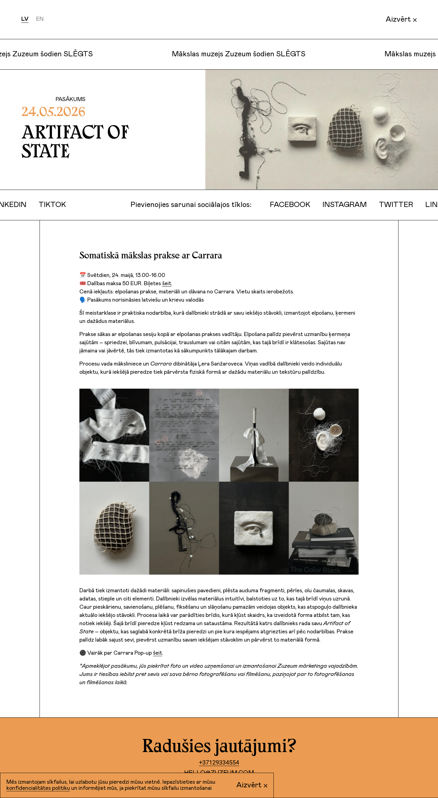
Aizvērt (401, 19)
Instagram (341, 204)
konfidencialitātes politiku (38, 788)
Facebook (286, 204)
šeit (166, 283)
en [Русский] (39, 19)
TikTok (49, 204)
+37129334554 (219, 762)
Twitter (393, 204)
